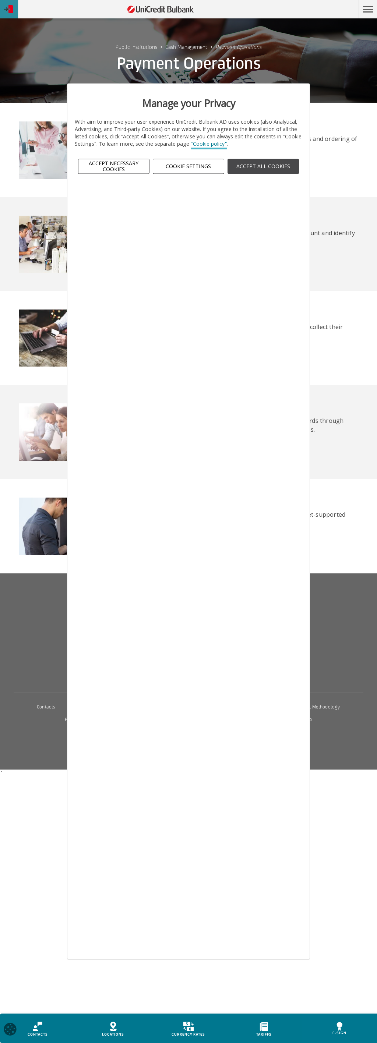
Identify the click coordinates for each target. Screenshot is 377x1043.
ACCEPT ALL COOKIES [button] (263, 166)
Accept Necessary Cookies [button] (113, 166)
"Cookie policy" (209, 144)
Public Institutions (136, 47)
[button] (368, 9)
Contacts (46, 707)
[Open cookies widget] (10, 1031)
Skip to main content (323, 9)
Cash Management (186, 47)
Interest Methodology (318, 707)
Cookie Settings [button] (188, 166)
